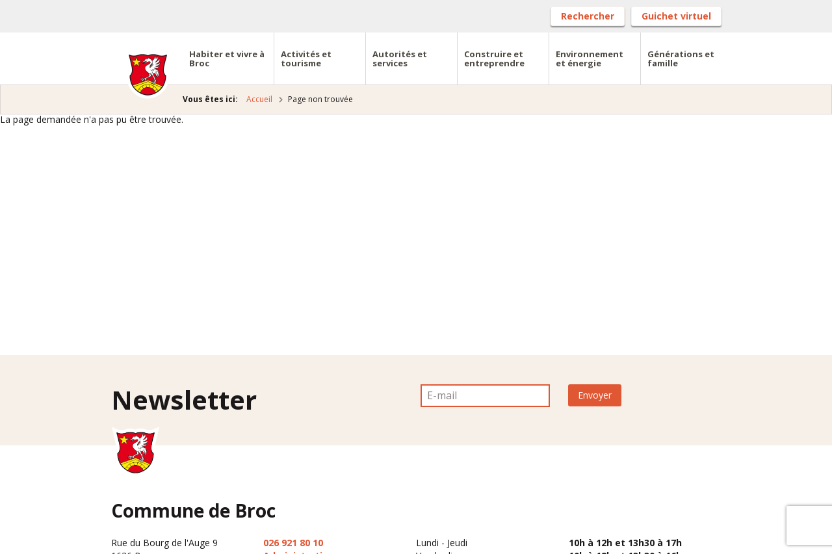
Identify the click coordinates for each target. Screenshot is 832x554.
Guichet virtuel (676, 16)
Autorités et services (399, 58)
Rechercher (587, 16)
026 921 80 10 (293, 542)
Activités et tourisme (306, 58)
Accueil (259, 99)
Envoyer (595, 395)
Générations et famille (680, 58)
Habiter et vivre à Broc (227, 58)
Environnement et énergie (589, 58)
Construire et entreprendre (494, 58)
